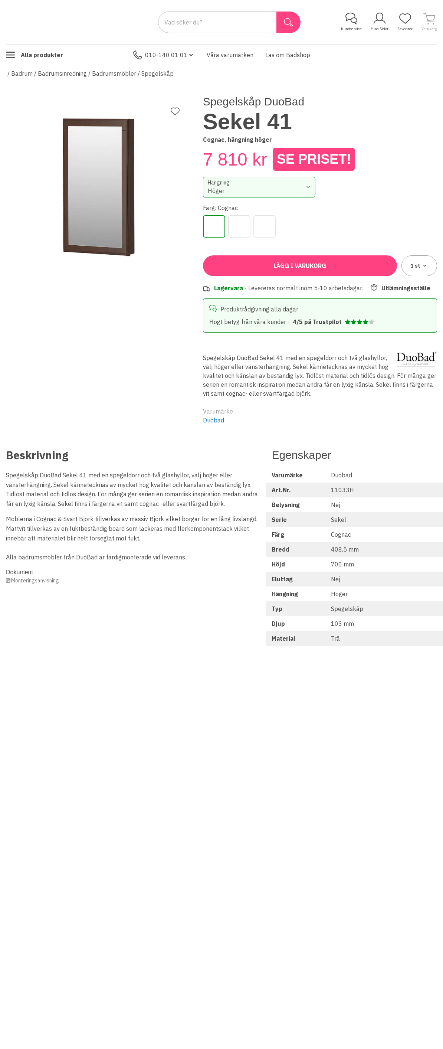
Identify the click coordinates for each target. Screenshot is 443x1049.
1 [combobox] (419, 265)
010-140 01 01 (164, 54)
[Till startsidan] (61, 22)
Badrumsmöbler (114, 73)
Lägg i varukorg (299, 265)
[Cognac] (214, 226)
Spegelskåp (157, 73)
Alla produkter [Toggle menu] (34, 54)
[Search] (217, 22)
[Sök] (288, 22)
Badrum (22, 73)
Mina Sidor (379, 22)
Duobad (213, 420)
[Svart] (239, 226)
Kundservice (351, 22)
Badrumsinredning (62, 73)
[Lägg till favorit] (175, 111)
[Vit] (264, 226)
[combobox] (259, 187)
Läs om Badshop (287, 55)
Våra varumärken (230, 55)
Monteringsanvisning (35, 580)
